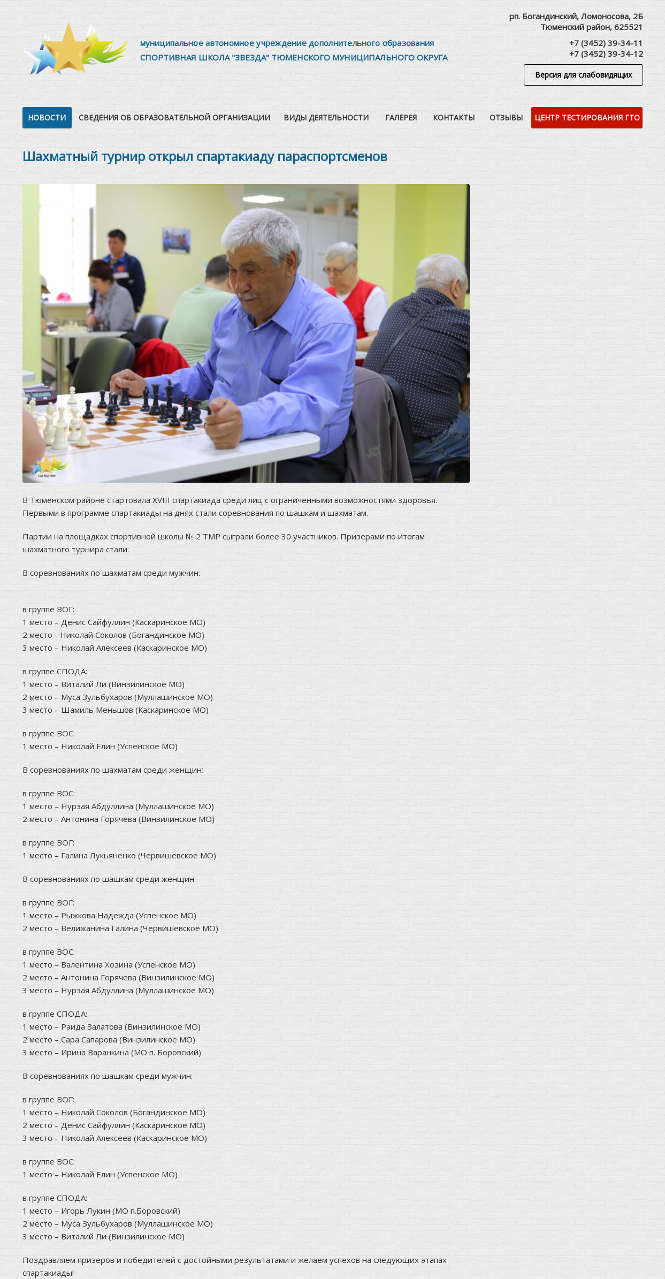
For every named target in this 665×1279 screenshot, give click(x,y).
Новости (47, 117)
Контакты (454, 117)
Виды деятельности (326, 117)
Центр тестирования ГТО (587, 117)
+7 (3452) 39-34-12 (606, 53)
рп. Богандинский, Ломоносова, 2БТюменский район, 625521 (576, 21)
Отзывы (506, 117)
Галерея (401, 117)
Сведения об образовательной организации (174, 117)
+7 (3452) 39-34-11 (606, 42)
